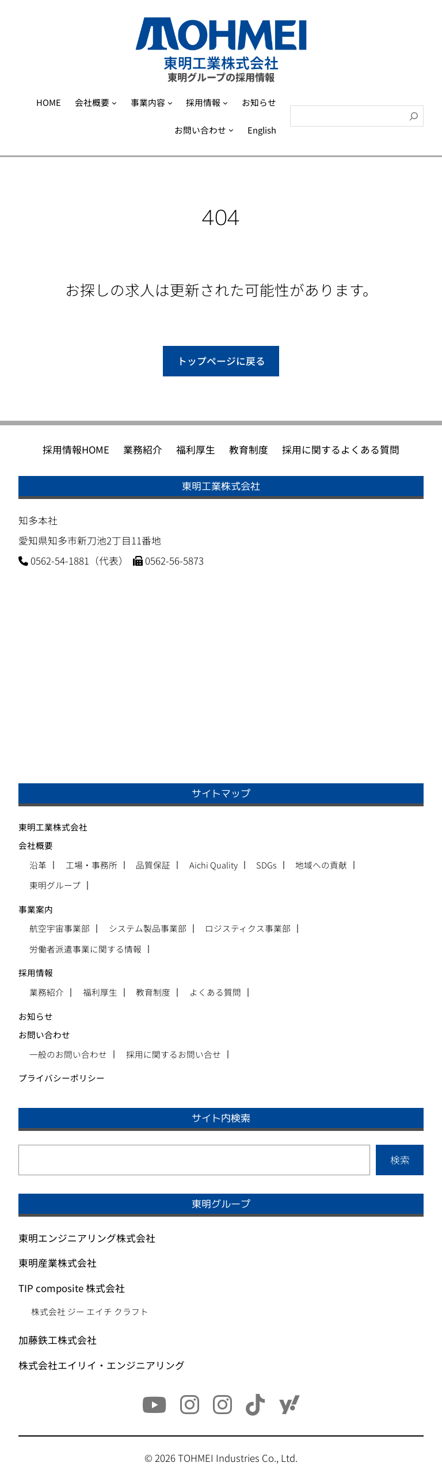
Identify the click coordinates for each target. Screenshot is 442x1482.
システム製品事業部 (147, 928)
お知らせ (35, 1016)
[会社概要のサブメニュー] (114, 102)
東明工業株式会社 (52, 827)
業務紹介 (46, 992)
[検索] (414, 116)
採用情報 (35, 972)
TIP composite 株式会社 (71, 1288)
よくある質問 (215, 992)
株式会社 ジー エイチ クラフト (89, 1311)
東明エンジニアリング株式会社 (86, 1238)
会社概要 (35, 845)
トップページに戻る (221, 361)
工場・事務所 (91, 865)
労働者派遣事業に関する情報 (85, 949)
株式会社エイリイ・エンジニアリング (101, 1365)
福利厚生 (100, 992)
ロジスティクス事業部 (248, 928)
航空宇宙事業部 (59, 928)
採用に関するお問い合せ (173, 1054)
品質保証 (153, 865)
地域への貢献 (321, 865)
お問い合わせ (44, 1034)
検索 (400, 1160)
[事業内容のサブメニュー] (170, 102)
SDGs (266, 865)
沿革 (38, 865)
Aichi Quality (213, 865)
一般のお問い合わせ (68, 1054)
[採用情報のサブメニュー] (225, 102)
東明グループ (55, 885)
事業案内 (35, 909)
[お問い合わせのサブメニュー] (231, 129)
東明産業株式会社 (57, 1263)
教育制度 (153, 992)
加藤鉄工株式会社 (57, 1340)
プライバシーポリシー (61, 1078)
